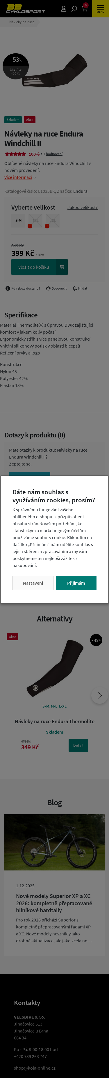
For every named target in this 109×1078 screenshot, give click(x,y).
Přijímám (76, 583)
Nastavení (33, 583)
